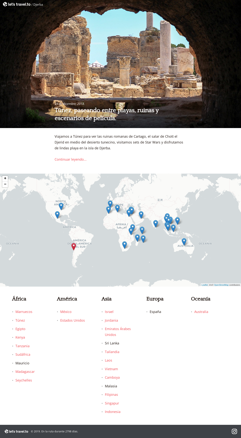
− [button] (5, 184)
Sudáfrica (22, 354)
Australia (201, 311)
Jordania (111, 320)
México (66, 311)
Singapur (112, 403)
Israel (109, 311)
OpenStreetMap (221, 285)
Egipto (20, 329)
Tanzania (22, 346)
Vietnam (111, 369)
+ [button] (5, 179)
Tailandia (112, 351)
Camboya (112, 377)
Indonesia (112, 411)
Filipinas (111, 394)
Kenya (20, 337)
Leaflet (205, 285)
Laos (108, 360)
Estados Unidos (72, 320)
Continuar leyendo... (71, 159)
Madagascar (25, 371)
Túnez (20, 320)
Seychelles (23, 380)
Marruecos (23, 311)
